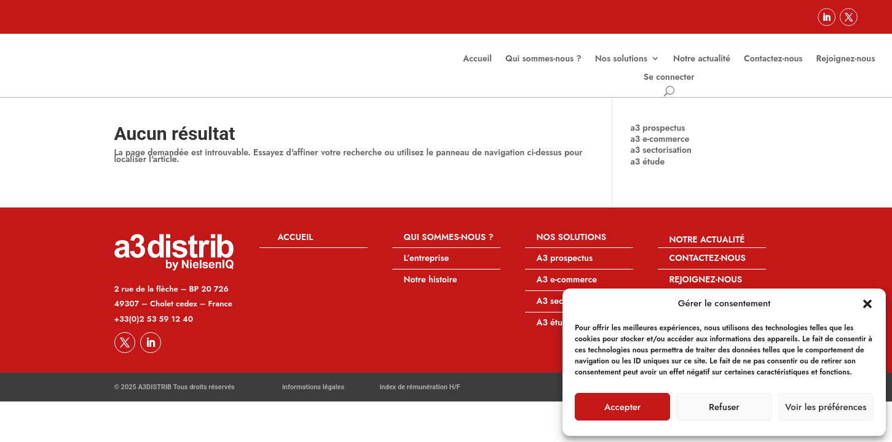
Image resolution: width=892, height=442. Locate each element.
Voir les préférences (825, 407)
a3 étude (648, 170)
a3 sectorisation (661, 158)
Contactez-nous (773, 59)
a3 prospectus (658, 136)
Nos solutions (621, 59)
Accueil (477, 59)
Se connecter (669, 77)
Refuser (724, 407)
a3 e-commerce (660, 147)
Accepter (622, 407)
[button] (867, 304)
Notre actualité (701, 59)
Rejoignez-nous (845, 59)
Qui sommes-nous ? (543, 59)
